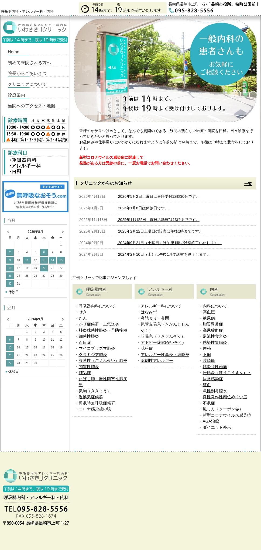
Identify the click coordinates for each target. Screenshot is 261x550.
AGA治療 (211, 421)
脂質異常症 (213, 324)
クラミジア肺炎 (93, 354)
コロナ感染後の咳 (95, 409)
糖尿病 (209, 318)
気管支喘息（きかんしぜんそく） (165, 327)
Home (13, 52)
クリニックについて (27, 84)
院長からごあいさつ (27, 73)
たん (83, 318)
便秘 (207, 348)
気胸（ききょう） (95, 391)
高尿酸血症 (213, 330)
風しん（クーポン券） (223, 409)
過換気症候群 (91, 397)
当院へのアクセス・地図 (31, 105)
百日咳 (85, 342)
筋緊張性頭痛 (215, 366)
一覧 (248, 184)
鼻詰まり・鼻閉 (155, 318)
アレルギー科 (169, 292)
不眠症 (209, 403)
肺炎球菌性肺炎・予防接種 (103, 330)
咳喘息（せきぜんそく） (163, 336)
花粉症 (147, 348)
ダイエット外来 (217, 427)
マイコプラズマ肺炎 (97, 348)
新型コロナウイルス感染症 (227, 415)
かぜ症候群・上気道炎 (99, 324)
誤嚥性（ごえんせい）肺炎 (103, 360)
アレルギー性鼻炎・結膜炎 (165, 354)
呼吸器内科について (97, 306)
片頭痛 (209, 360)
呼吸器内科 (107, 292)
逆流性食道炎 (215, 336)
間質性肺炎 (89, 366)
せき (83, 312)
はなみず (149, 312)
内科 (231, 292)
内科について (215, 306)
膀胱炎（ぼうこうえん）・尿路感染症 (227, 375)
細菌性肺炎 (89, 336)
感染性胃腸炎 (215, 342)
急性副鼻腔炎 (215, 391)
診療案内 (16, 95)
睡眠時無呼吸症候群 (97, 403)
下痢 (207, 354)
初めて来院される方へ (29, 62)
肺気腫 (85, 372)
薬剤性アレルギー (157, 360)
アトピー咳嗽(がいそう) (162, 342)
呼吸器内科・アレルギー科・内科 (27, 11)
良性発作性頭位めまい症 (225, 397)
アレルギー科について (161, 306)
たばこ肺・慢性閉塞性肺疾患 (103, 381)
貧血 (207, 384)
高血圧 (209, 312)
